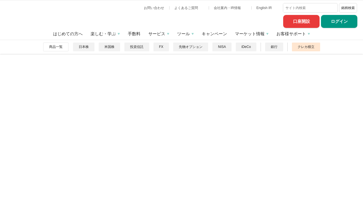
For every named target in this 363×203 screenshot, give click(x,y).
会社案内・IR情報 (228, 8)
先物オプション (191, 47)
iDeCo (246, 47)
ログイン (339, 21)
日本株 (84, 47)
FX (161, 47)
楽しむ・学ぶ (103, 33)
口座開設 (301, 21)
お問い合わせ (154, 8)
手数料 (134, 33)
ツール (183, 33)
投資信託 (137, 47)
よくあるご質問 (186, 8)
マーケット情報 (250, 33)
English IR (264, 8)
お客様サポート (291, 33)
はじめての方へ (68, 33)
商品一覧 (56, 47)
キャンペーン (214, 33)
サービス (156, 33)
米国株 (109, 47)
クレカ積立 (306, 47)
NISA (222, 47)
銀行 (274, 47)
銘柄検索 (348, 8)
